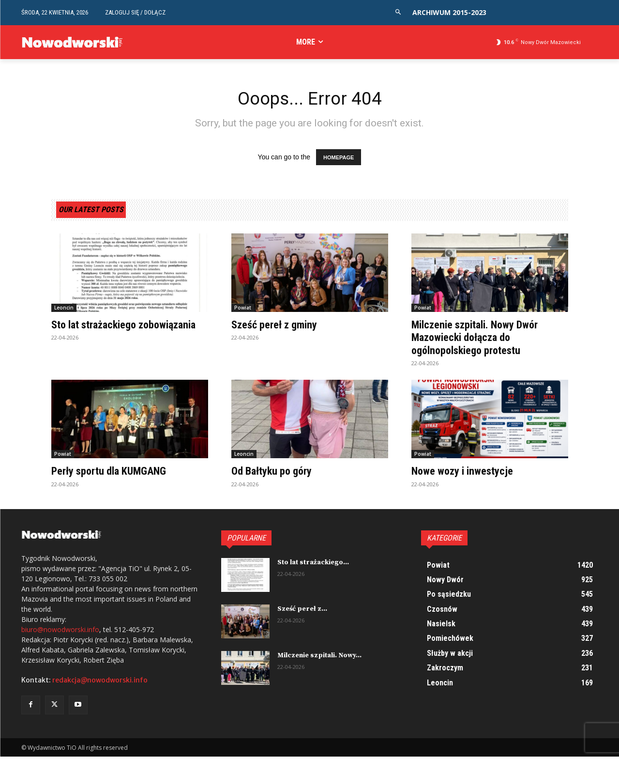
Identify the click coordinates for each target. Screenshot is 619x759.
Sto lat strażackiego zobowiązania (98, 333)
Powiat (242, 310)
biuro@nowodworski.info (60, 631)
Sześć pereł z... (302, 610)
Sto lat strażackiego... (313, 564)
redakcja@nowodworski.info (100, 682)
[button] (398, 12)
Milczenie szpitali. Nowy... (319, 657)
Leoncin (64, 310)
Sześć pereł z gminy (278, 327)
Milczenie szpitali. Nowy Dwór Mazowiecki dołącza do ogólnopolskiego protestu (481, 339)
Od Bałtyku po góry (275, 473)
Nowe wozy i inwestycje (467, 473)
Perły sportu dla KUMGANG (114, 473)
